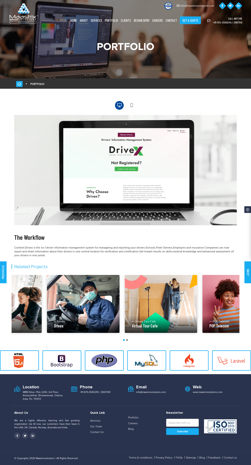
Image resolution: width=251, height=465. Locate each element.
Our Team (96, 426)
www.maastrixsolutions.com (207, 392)
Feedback (214, 457)
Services (96, 20)
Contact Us (97, 432)
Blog (131, 429)
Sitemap (191, 457)
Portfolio (111, 20)
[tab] (119, 105)
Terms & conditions (140, 457)
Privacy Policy (164, 457)
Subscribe (182, 431)
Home (74, 20)
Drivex (94, 325)
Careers (157, 20)
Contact (171, 20)
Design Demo (141, 20)
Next (247, 272)
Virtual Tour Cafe (180, 325)
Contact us (230, 457)
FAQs (179, 457)
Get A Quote (190, 20)
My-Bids (17, 325)
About (84, 20)
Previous (3, 272)
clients (126, 20)
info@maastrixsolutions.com (195, 5)
